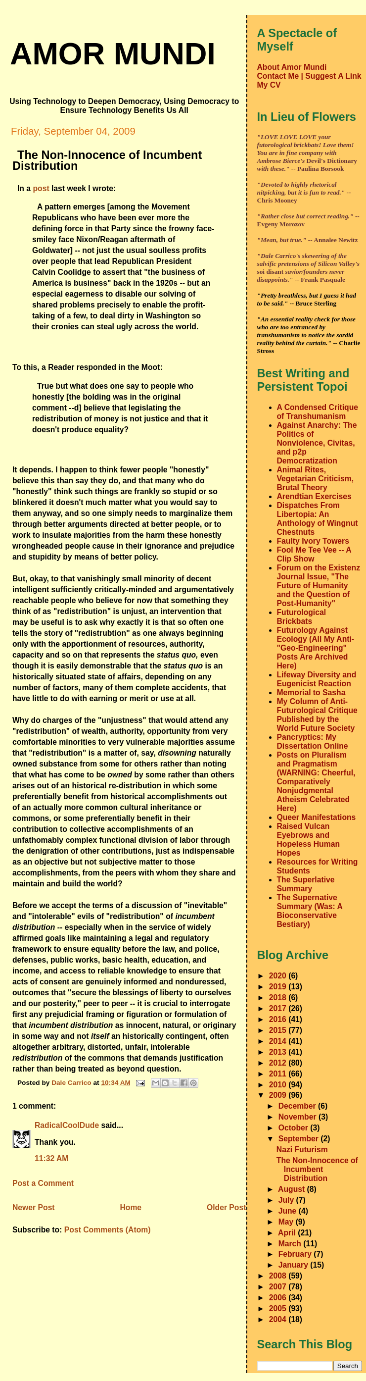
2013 (278, 1052)
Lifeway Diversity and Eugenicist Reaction (317, 679)
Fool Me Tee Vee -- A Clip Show (314, 554)
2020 (278, 976)
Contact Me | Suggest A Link (309, 76)
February (296, 1254)
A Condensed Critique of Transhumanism (317, 411)
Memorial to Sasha (311, 692)
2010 (278, 1084)
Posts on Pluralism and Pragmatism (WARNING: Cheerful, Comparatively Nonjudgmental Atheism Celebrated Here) (316, 782)
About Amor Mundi (292, 67)
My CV (269, 85)
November (298, 1117)
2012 (278, 1063)
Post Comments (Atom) (107, 1230)
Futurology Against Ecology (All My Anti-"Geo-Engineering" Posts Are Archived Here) (316, 648)
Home (130, 1207)
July (287, 1200)
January (294, 1265)
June (288, 1211)
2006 (278, 1297)
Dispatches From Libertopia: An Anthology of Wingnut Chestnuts (317, 518)
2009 (278, 1095)
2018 (278, 997)
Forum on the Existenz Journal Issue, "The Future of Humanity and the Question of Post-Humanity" (319, 585)
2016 (278, 1019)
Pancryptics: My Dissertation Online (312, 741)
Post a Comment (43, 1183)
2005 (278, 1308)
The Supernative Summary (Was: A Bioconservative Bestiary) (310, 910)
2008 (278, 1276)
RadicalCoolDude (67, 1125)
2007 (278, 1286)
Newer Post (33, 1207)
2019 (278, 986)
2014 (278, 1041)
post (41, 188)
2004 (278, 1319)
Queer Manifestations (316, 817)
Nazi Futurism (302, 1149)
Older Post (226, 1207)
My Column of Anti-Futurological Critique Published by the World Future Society (317, 714)
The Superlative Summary (306, 884)
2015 (278, 1030)
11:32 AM (51, 1158)
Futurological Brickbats (301, 616)
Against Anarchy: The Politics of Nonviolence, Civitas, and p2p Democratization (317, 443)
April (288, 1232)
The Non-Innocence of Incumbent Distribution (317, 1169)
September (299, 1138)
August (292, 1189)
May (287, 1222)
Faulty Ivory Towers (313, 541)
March (291, 1243)
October (294, 1128)
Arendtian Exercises (314, 496)
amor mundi (113, 53)
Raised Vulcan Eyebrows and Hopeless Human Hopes (308, 839)
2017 (278, 1008)
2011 (278, 1074)
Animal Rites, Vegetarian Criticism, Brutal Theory (315, 478)
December (298, 1106)
